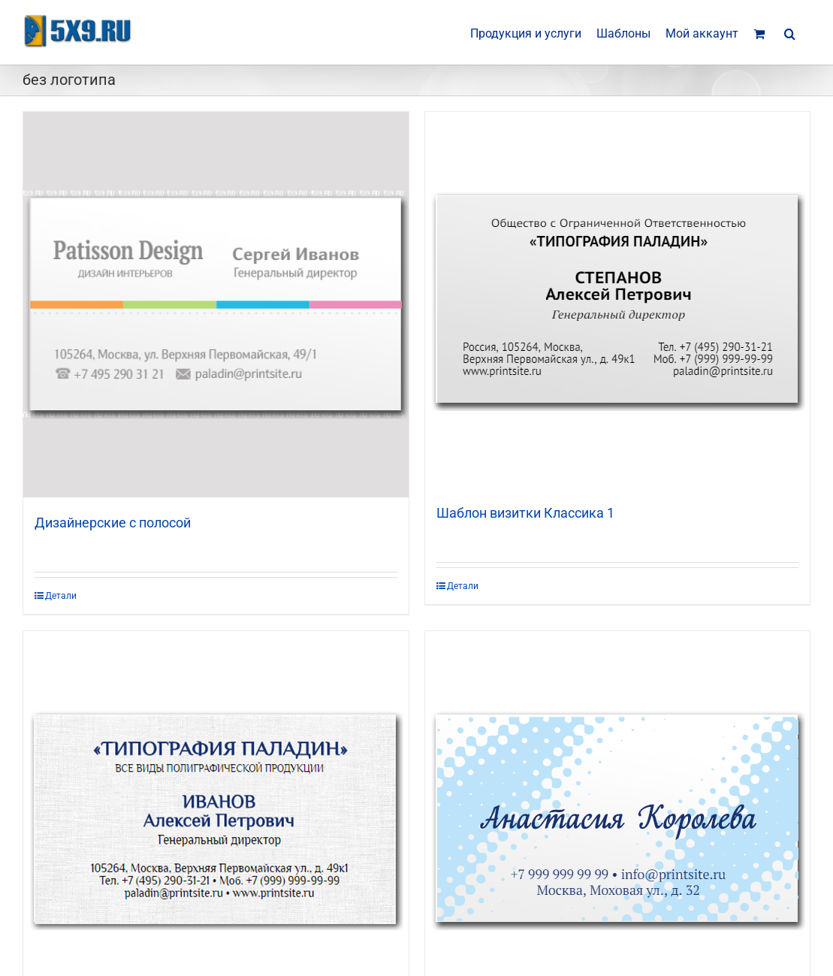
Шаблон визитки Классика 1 (525, 513)
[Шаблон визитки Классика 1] (617, 300)
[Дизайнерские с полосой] (216, 304)
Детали (61, 596)
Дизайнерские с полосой (113, 522)
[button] (789, 32)
